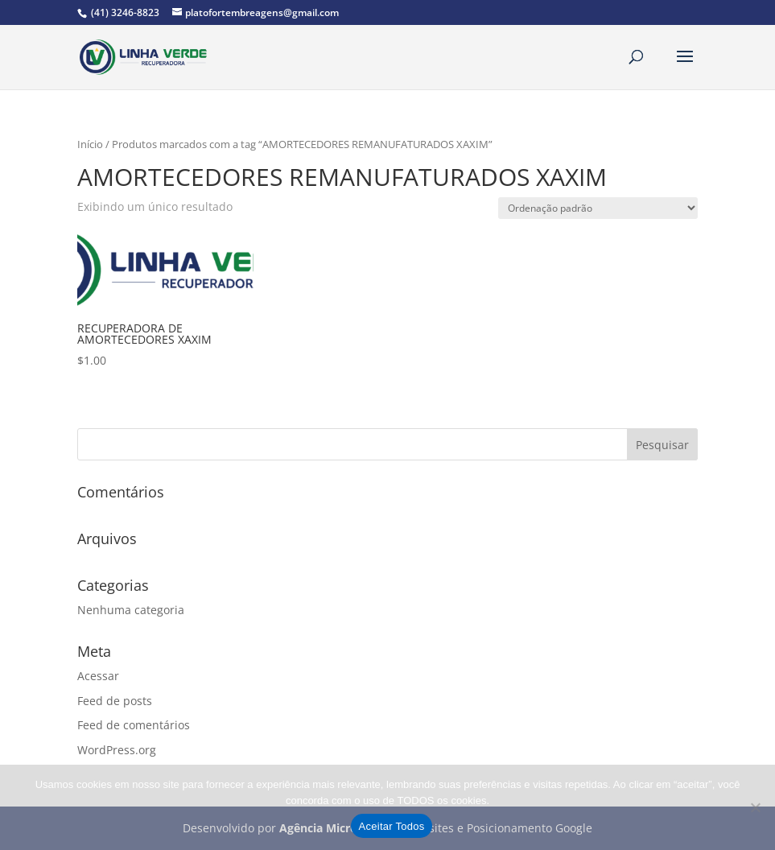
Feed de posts (114, 700)
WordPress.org (116, 749)
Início (90, 144)
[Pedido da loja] (598, 208)
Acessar (98, 675)
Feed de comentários (133, 724)
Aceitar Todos (392, 826)
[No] (755, 807)
